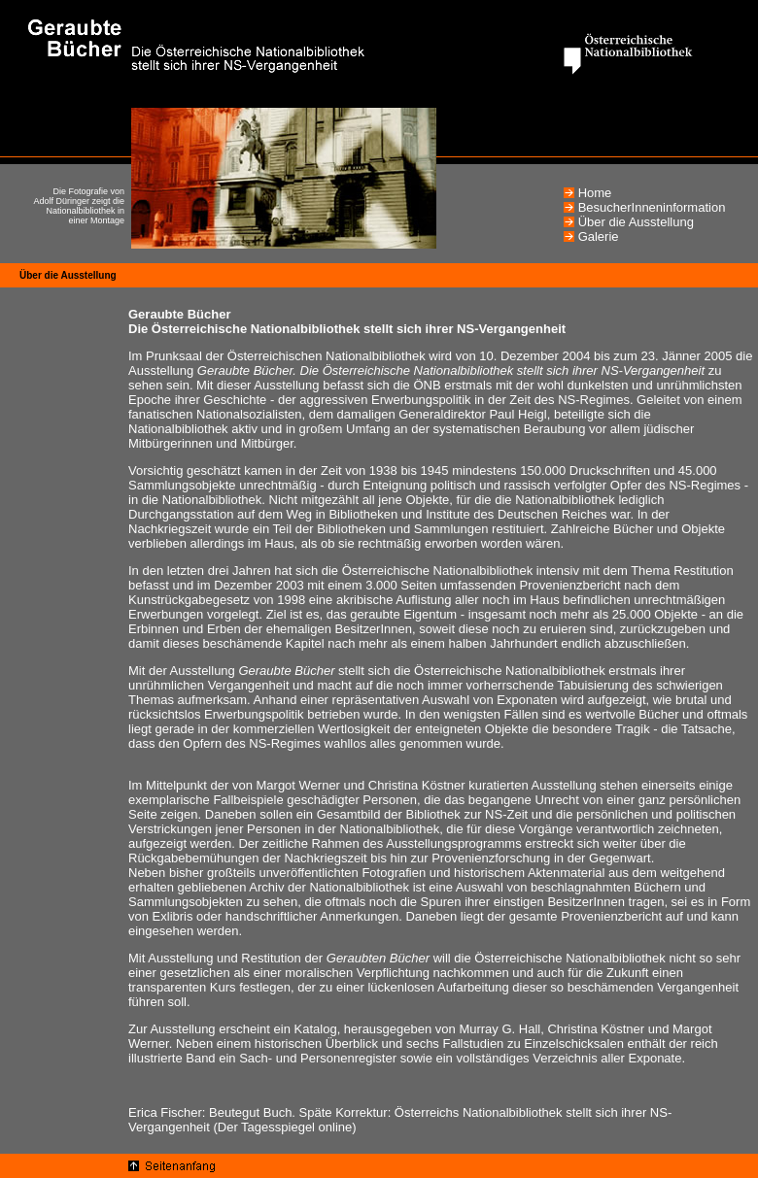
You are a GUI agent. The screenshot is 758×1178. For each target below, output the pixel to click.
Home (595, 192)
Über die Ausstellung (636, 222)
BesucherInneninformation (652, 207)
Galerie (598, 236)
